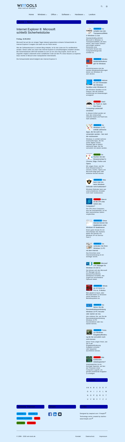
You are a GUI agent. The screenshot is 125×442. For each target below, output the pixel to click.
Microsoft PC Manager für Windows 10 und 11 (96, 265)
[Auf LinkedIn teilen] (55, 414)
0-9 (87, 387)
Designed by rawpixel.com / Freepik (92, 413)
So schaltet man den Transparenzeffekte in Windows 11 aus (97, 32)
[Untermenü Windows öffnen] (46, 14)
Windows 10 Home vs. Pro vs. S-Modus (100, 288)
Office (53, 14)
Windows (41, 14)
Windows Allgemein (24, 418)
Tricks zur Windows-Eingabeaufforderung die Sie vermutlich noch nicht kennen (96, 334)
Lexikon (92, 14)
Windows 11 (21, 413)
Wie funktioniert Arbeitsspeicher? (99, 359)
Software (65, 14)
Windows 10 (33, 413)
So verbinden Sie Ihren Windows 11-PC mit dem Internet (97, 247)
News (30, 22)
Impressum (103, 436)
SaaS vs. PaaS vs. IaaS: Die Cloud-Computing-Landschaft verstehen (96, 106)
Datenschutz (90, 436)
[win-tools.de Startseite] (27, 6)
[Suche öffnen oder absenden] (101, 6)
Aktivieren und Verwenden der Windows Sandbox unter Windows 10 (97, 84)
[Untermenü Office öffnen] (57, 14)
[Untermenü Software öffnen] (70, 14)
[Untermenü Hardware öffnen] (84, 14)
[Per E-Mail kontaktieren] (60, 414)
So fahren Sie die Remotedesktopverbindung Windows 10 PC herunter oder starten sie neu (96, 309)
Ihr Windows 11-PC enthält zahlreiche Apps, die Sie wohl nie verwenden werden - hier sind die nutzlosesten (97, 130)
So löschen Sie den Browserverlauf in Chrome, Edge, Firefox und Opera (96, 159)
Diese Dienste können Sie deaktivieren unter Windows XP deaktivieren (97, 224)
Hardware (79, 14)
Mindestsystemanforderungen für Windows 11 (96, 62)
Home (31, 14)
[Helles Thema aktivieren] (107, 6)
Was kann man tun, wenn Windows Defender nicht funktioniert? (96, 183)
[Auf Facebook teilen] (50, 414)
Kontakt (78, 436)
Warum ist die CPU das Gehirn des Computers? (96, 202)
